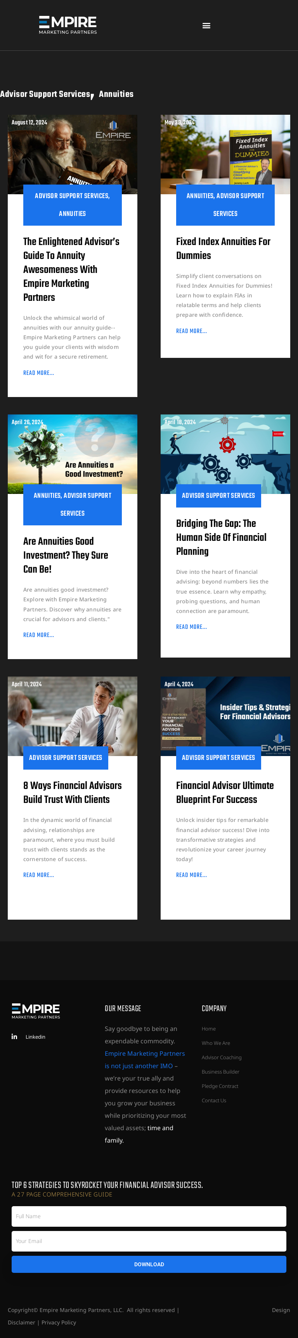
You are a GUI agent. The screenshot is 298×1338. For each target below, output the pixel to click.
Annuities (235, 92)
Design (281, 1310)
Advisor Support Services (95, 92)
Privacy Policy (59, 1322)
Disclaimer (21, 1322)
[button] (206, 25)
